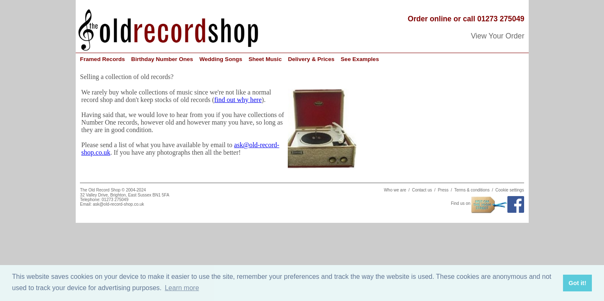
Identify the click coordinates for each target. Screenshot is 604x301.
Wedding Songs (221, 59)
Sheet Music (265, 59)
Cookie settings (509, 190)
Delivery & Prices (311, 59)
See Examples (360, 59)
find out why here (237, 99)
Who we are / (398, 190)
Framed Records (102, 59)
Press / (446, 190)
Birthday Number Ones (162, 59)
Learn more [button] (182, 287)
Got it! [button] (577, 283)
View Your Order (498, 36)
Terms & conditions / (474, 190)
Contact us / (425, 190)
